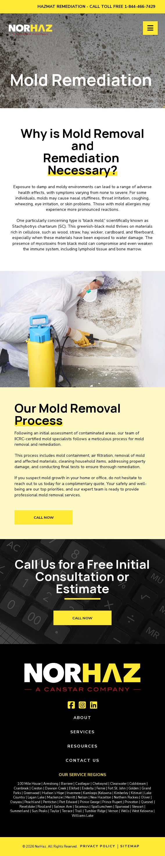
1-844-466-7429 (139, 6)
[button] (150, 28)
